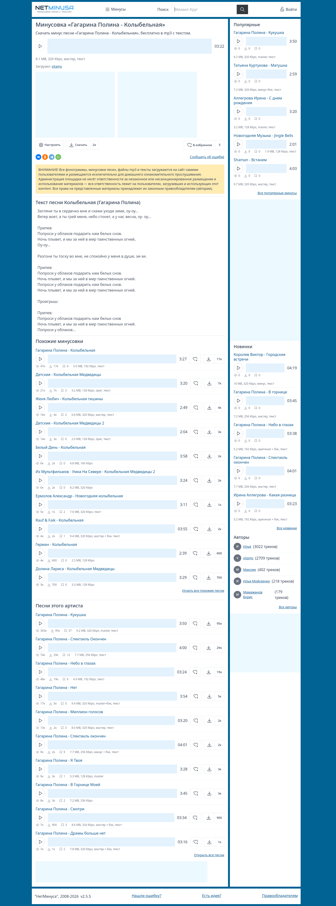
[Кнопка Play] (40, 46)
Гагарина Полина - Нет (56, 687)
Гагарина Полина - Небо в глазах (65, 663)
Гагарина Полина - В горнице (260, 392)
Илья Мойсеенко (256, 581)
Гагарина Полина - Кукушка (61, 614)
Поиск (163, 9)
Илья (247, 546)
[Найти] (242, 9)
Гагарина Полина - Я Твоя (59, 760)
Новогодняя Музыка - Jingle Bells (263, 135)
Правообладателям (280, 895)
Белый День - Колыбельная (61, 447)
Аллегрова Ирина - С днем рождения (258, 100)
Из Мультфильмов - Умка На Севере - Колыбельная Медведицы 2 (95, 471)
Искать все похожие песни (203, 591)
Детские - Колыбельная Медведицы (68, 374)
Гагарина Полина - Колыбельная (65, 350)
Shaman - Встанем (250, 159)
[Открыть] (213, 358)
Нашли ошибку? (146, 895)
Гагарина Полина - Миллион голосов (69, 711)
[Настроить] (49, 144)
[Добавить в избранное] (204, 144)
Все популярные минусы (277, 193)
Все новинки (287, 528)
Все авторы (288, 607)
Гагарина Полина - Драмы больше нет (71, 833)
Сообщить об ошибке (207, 157)
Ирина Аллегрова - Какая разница (265, 495)
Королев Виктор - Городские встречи (260, 357)
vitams (57, 66)
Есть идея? (211, 895)
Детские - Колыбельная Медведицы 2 (70, 423)
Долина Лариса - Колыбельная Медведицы (75, 568)
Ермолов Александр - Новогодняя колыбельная (79, 496)
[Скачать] (82, 144)
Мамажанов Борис (252, 594)
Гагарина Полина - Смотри (60, 809)
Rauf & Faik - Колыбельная (59, 520)
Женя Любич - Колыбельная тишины (69, 398)
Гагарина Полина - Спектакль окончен (71, 736)
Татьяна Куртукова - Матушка (260, 65)
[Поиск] (203, 9)
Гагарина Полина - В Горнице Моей (68, 784)
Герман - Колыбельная (56, 544)
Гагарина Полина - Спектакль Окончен (71, 639)
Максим (249, 569)
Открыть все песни (209, 855)
